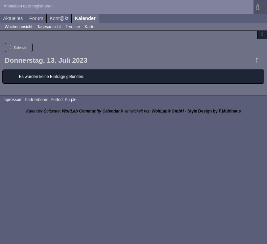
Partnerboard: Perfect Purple (50, 99)
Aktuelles (13, 18)
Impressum (12, 99)
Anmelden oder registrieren (28, 6)
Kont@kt (59, 18)
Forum (36, 18)
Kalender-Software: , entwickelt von (105, 111)
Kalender (85, 18)
